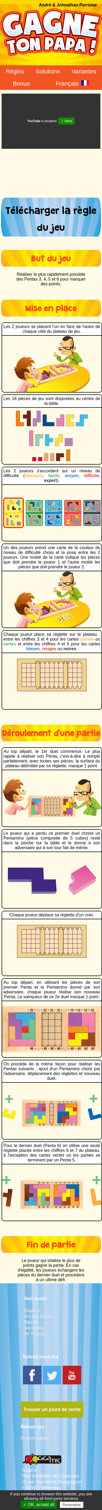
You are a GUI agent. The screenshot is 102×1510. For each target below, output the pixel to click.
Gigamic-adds (35, 1438)
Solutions (48, 71)
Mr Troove (34, 1334)
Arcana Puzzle (38, 1316)
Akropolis (34, 1328)
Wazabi (31, 1322)
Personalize (72, 1505)
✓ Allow (66, 121)
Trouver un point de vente (52, 1409)
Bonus (21, 83)
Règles (15, 71)
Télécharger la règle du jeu (51, 217)
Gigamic (32, 1310)
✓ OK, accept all (38, 1504)
